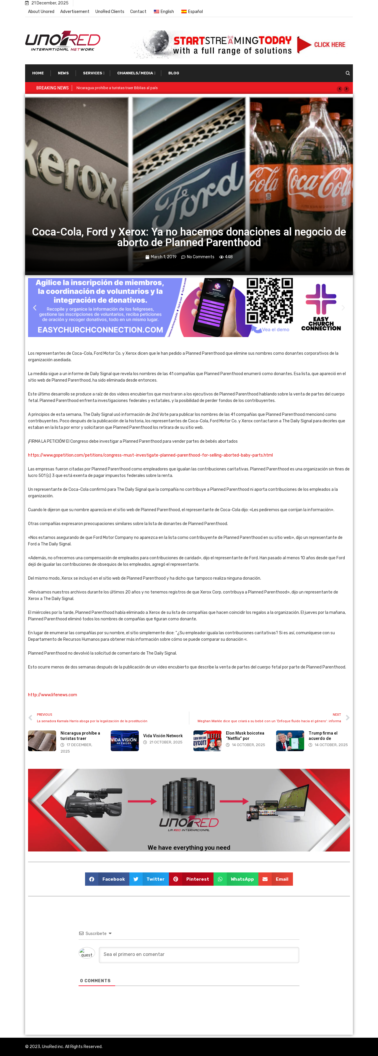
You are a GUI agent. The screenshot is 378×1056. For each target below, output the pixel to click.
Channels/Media (135, 73)
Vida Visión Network (163, 735)
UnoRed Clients (109, 11)
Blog (173, 73)
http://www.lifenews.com (52, 694)
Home (38, 73)
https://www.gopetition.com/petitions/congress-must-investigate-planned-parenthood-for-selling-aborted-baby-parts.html (150, 455)
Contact (138, 11)
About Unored (41, 11)
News (63, 73)
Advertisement (74, 11)
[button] (340, 89)
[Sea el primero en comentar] (199, 955)
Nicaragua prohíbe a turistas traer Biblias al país (117, 88)
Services (92, 73)
